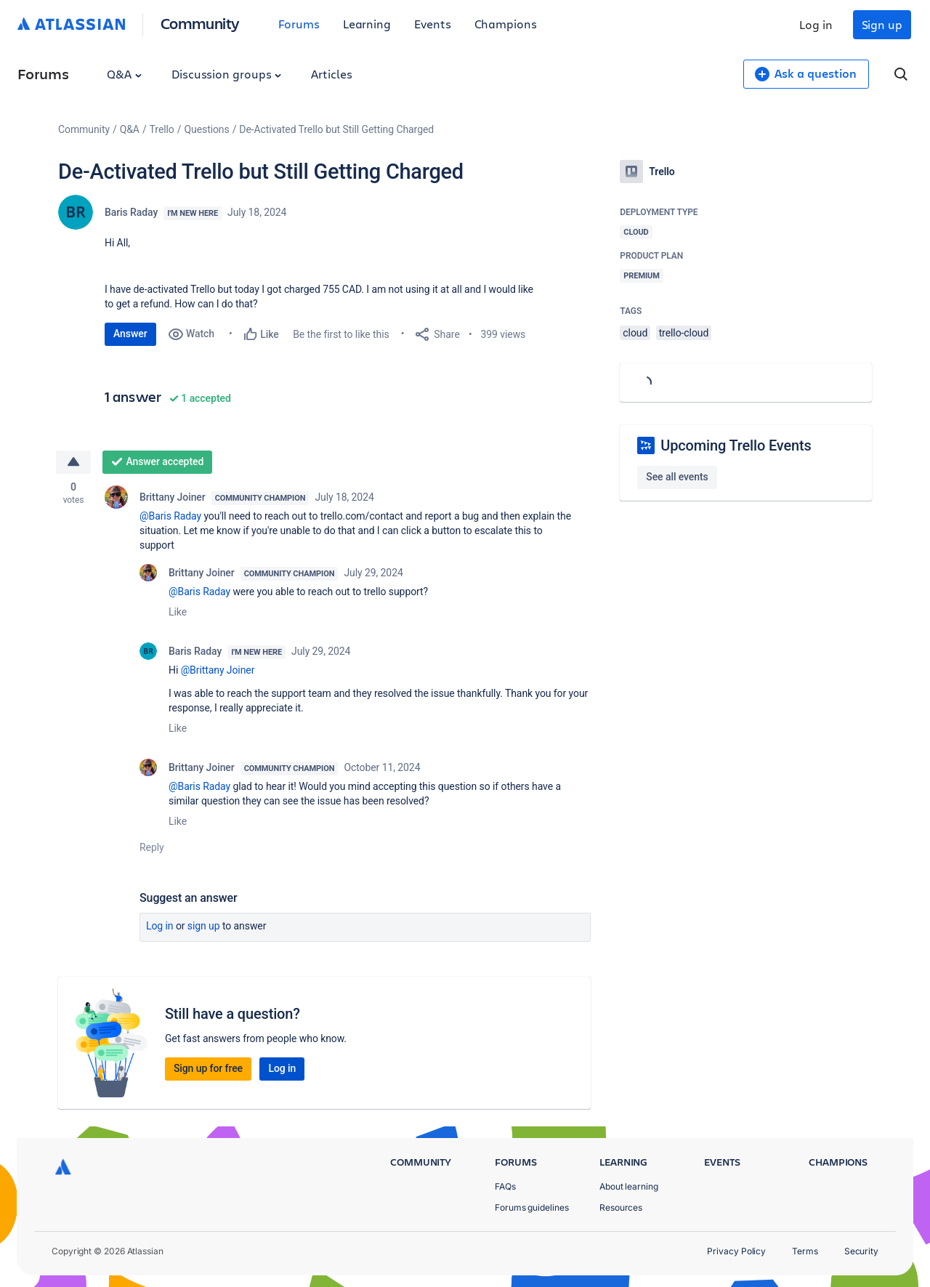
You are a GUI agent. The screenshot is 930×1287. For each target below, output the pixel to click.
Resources (620, 1207)
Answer (130, 333)
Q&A (124, 73)
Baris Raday (131, 212)
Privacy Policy (736, 1251)
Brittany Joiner (173, 497)
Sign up (882, 24)
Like (178, 612)
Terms (805, 1251)
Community (200, 22)
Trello (162, 129)
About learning (628, 1186)
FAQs (505, 1186)
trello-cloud (684, 333)
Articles (331, 73)
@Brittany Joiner (218, 670)
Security (861, 1251)
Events (432, 23)
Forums (299, 23)
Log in (816, 24)
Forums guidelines (532, 1207)
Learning (367, 23)
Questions (206, 129)
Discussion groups (226, 73)
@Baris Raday (170, 516)
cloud (635, 333)
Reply (152, 847)
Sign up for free (208, 1068)
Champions (505, 23)
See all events (677, 477)
